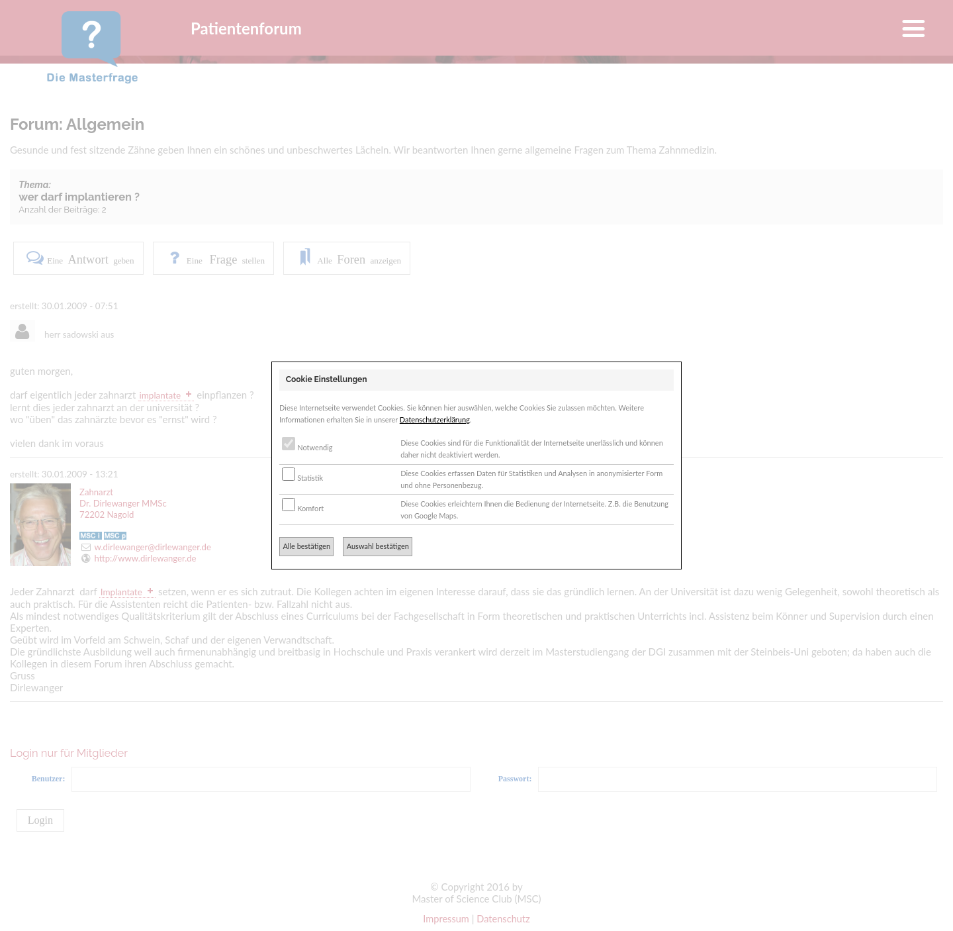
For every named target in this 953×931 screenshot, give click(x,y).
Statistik (302, 477)
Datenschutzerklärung (435, 419)
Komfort (303, 508)
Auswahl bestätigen (378, 546)
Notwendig (307, 447)
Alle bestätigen (306, 546)
